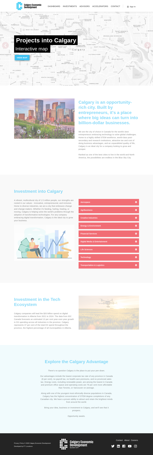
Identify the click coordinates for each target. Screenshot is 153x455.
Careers (134, 440)
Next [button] (147, 45)
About (126, 440)
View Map (22, 57)
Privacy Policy (19, 443)
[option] (76, 49)
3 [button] (80, 80)
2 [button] (76, 80)
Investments (70, 6)
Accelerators (100, 6)
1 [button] (72, 78)
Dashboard (54, 6)
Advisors (85, 6)
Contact (115, 6)
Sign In (131, 7)
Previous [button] (5, 45)
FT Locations (28, 446)
